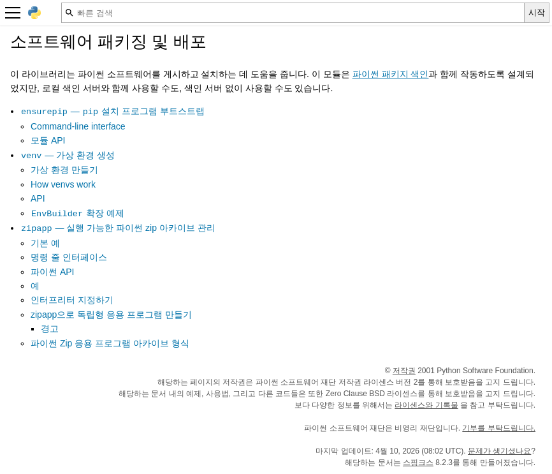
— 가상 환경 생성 (67, 155)
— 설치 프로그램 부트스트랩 (112, 111)
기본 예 (45, 243)
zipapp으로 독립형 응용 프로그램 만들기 (111, 314)
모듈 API (48, 140)
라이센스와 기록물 (426, 405)
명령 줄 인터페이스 (69, 257)
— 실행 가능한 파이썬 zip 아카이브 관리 (117, 228)
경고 (50, 328)
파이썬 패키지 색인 (390, 74)
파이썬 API (52, 272)
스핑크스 (418, 462)
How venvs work (63, 184)
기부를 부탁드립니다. (498, 428)
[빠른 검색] (293, 12)
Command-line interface (78, 126)
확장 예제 (77, 213)
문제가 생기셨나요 (499, 451)
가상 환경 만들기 (64, 170)
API (38, 198)
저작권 (404, 370)
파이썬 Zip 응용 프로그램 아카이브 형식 (110, 343)
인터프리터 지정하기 (72, 300)
